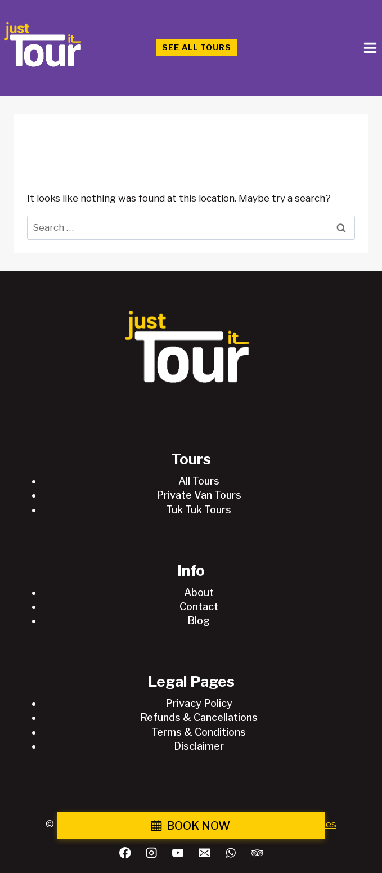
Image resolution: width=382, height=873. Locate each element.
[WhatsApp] (230, 853)
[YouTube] (178, 853)
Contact (198, 606)
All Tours (198, 481)
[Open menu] (370, 47)
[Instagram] (151, 853)
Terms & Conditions (198, 732)
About (199, 592)
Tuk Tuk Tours (198, 510)
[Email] (204, 853)
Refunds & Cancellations (199, 717)
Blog (198, 620)
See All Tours (196, 47)
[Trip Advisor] (256, 853)
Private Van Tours (198, 495)
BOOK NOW (198, 825)
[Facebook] (125, 853)
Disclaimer (199, 746)
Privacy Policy (198, 703)
